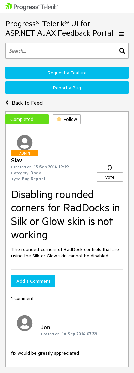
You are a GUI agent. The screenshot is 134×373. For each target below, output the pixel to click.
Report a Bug (67, 87)
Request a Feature (67, 73)
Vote (110, 177)
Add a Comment (33, 281)
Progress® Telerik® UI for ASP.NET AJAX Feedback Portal (59, 28)
